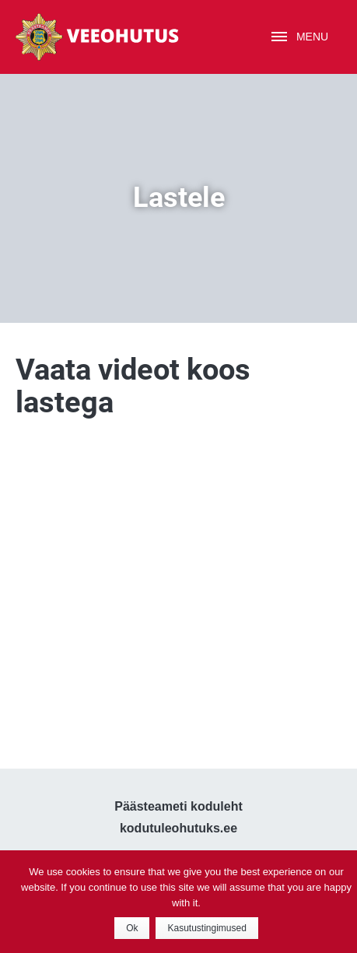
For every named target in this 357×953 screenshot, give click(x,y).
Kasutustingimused (206, 928)
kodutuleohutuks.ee (178, 828)
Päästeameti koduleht (178, 806)
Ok (132, 928)
